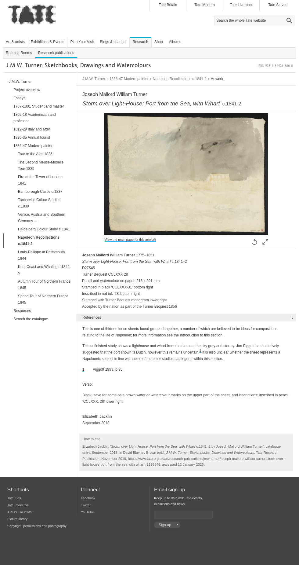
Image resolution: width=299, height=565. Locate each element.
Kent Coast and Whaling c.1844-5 (44, 270)
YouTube (87, 512)
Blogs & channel (113, 42)
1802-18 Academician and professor (34, 117)
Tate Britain (168, 5)
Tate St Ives (277, 5)
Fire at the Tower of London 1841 (40, 180)
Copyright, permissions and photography (37, 526)
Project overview (26, 90)
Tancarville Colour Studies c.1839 (39, 203)
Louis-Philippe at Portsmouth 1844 (41, 255)
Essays (19, 98)
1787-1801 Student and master (38, 106)
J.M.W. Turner (93, 79)
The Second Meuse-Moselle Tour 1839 (40, 165)
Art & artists (15, 42)
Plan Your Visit (82, 42)
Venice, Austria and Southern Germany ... (41, 217)
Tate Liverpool (241, 5)
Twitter (86, 505)
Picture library (17, 519)
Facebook (88, 498)
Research (140, 42)
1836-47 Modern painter (129, 79)
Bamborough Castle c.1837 (40, 191)
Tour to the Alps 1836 (35, 154)
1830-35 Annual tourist (31, 137)
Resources (22, 311)
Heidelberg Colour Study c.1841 (44, 229)
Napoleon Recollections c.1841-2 (180, 79)
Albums (175, 42)
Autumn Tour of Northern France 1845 (44, 284)
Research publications (56, 53)
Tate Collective (18, 505)
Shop (158, 42)
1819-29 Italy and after (31, 129)
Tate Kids (14, 498)
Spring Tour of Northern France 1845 (43, 299)
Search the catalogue (30, 319)
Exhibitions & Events (47, 42)
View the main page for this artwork (130, 239)
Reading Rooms (19, 53)
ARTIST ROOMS (19, 512)
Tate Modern (204, 5)
